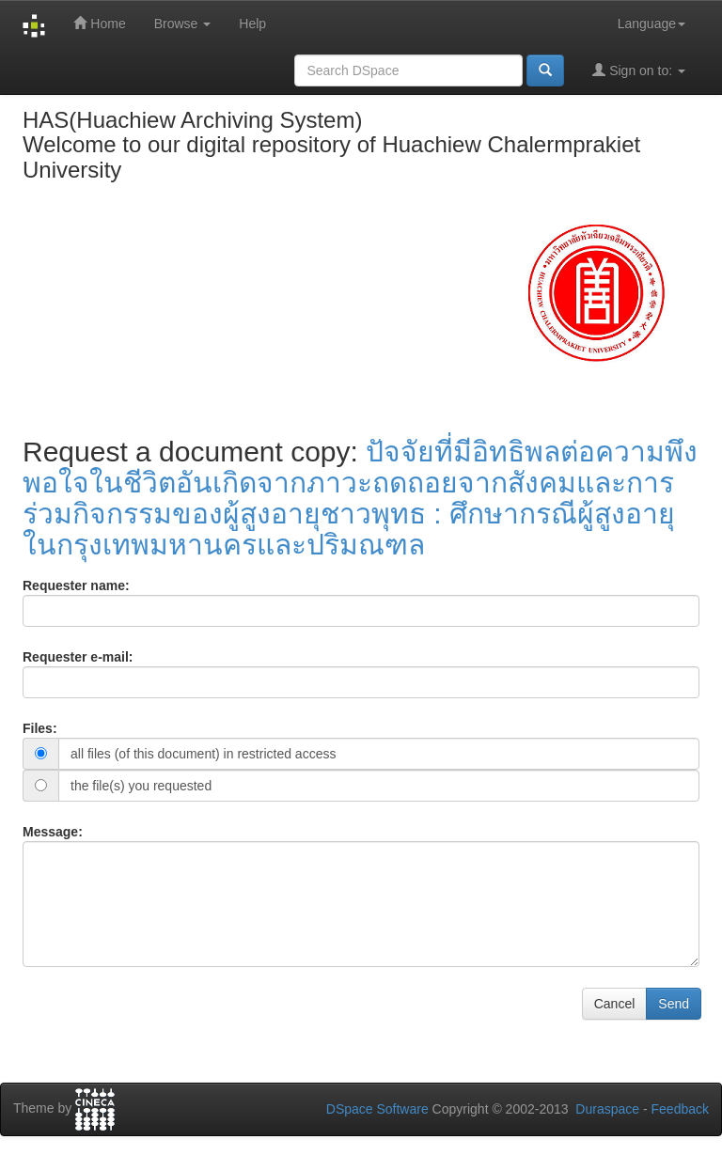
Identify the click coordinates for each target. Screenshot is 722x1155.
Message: (53, 831)
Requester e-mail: (78, 656)
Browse (183, 23)
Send (673, 1003)
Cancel (615, 1003)
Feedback (680, 1108)
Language (651, 23)
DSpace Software (377, 1108)
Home (99, 23)
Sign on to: (638, 70)
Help (252, 23)
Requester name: (76, 585)
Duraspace (607, 1108)
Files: (40, 728)
